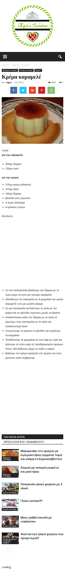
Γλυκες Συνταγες (26, 70)
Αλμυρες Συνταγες (10, 70)
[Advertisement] (32, 251)
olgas (8, 82)
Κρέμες (38, 70)
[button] (60, 56)
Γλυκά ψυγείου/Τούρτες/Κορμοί (10, 541)
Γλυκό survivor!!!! (31, 501)
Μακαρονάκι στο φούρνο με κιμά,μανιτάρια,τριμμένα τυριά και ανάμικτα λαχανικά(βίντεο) (41, 455)
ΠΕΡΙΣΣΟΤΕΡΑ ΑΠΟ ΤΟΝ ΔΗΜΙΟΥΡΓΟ (24, 442)
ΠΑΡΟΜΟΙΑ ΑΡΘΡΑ (14, 437)
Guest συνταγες (10, 493)
